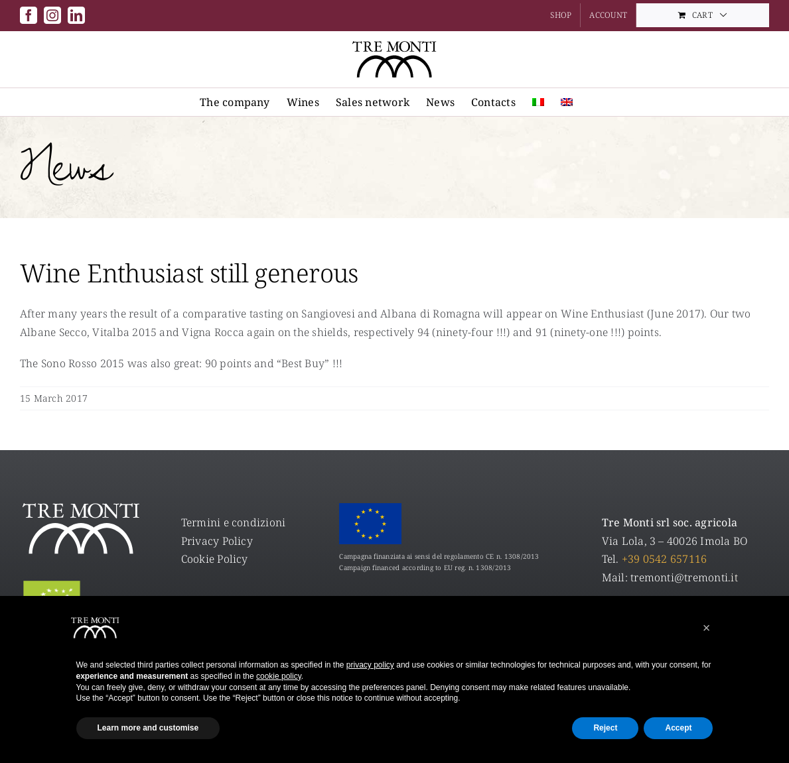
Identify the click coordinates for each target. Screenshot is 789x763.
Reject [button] (605, 728)
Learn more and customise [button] (148, 728)
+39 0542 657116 (664, 559)
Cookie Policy (214, 559)
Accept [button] (678, 728)
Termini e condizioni (233, 522)
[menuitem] (538, 102)
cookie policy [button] (278, 676)
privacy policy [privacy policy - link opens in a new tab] (370, 665)
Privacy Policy (217, 541)
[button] (706, 627)
